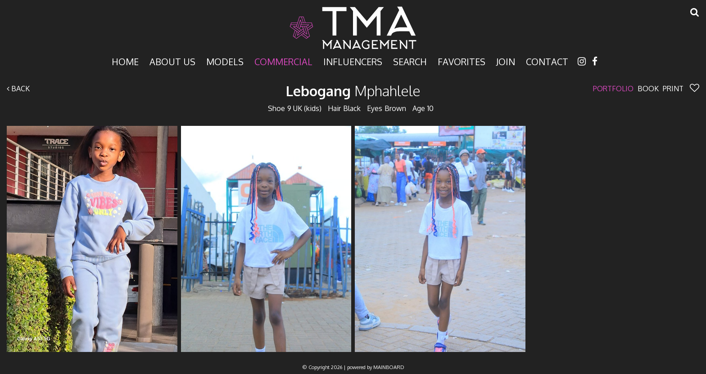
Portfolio (613, 88)
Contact (547, 61)
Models (225, 61)
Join (505, 61)
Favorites (461, 61)
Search (410, 61)
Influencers (352, 61)
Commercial (283, 61)
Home (125, 61)
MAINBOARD (388, 367)
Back (18, 88)
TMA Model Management (353, 27)
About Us (172, 61)
